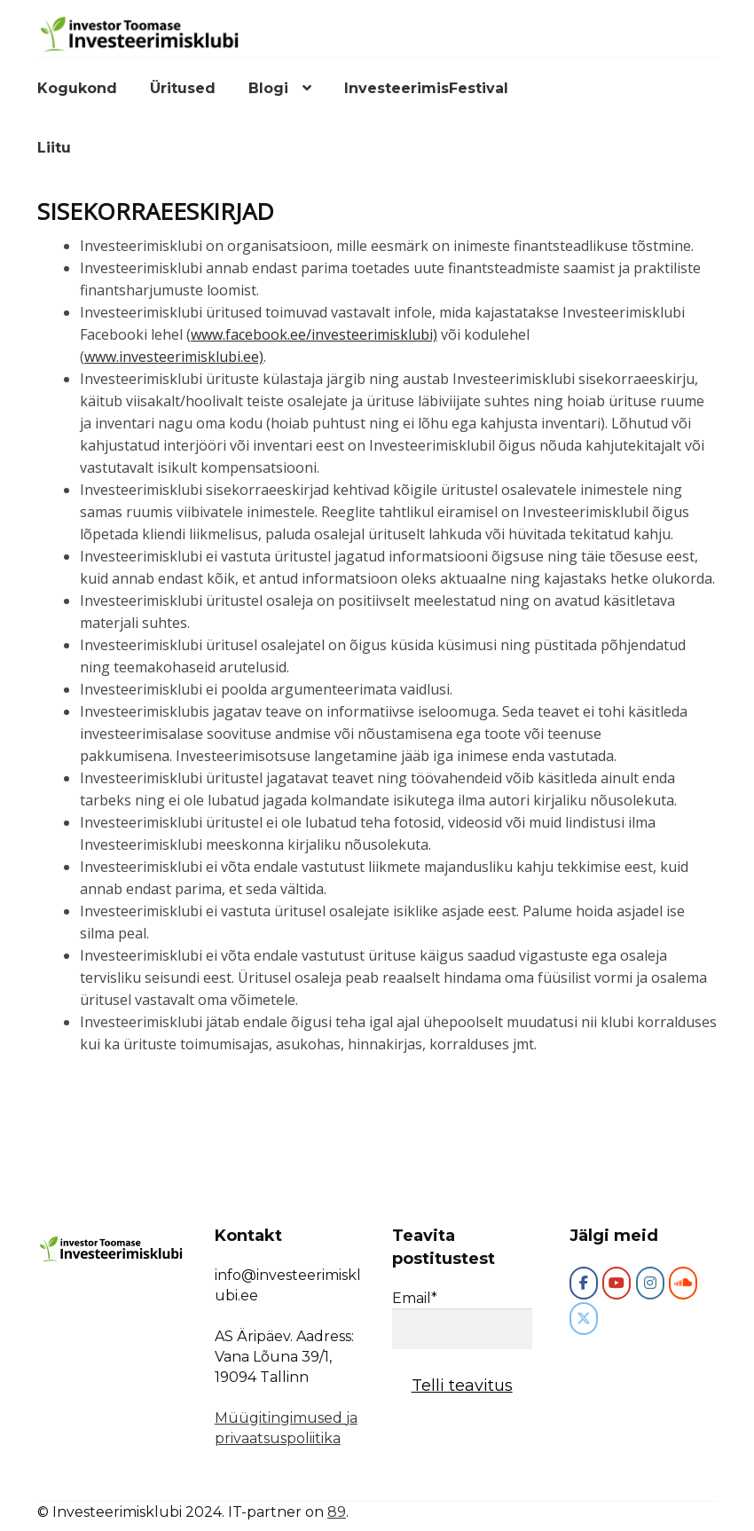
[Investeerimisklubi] (583, 1283)
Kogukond (77, 88)
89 (336, 1512)
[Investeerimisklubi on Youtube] (616, 1283)
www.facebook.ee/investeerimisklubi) (314, 334)
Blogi (268, 88)
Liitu (54, 147)
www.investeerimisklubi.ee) (173, 356)
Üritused (183, 88)
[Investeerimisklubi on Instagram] (650, 1283)
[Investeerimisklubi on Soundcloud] (683, 1283)
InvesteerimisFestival (426, 88)
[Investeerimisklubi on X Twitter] (583, 1318)
